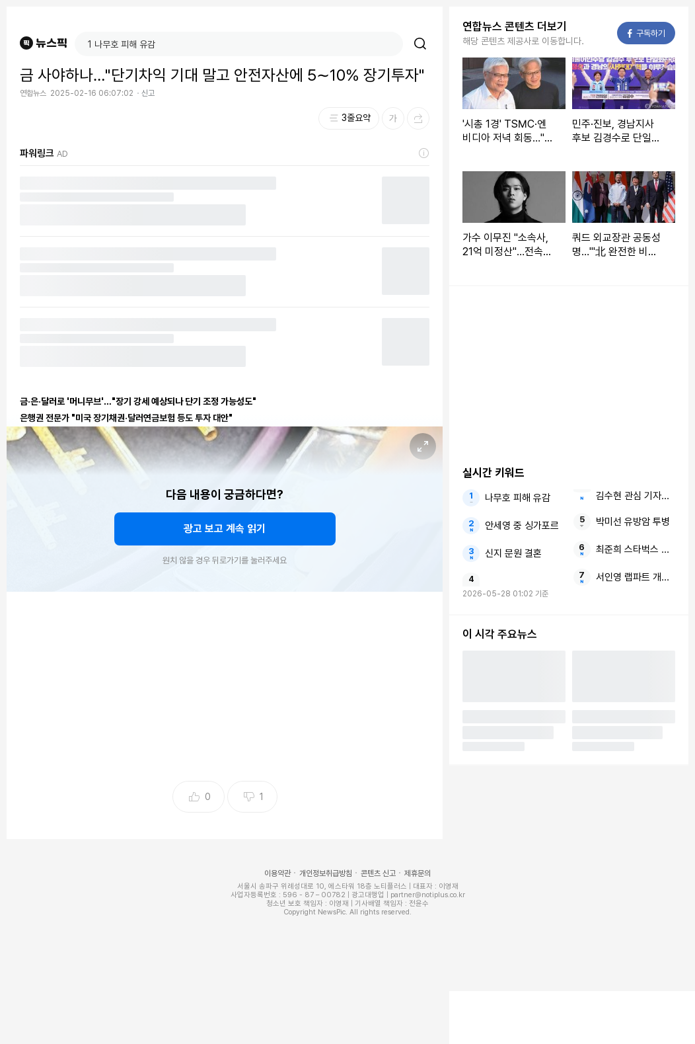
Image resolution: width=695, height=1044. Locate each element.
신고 (148, 93)
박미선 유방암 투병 (633, 522)
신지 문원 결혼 (513, 553)
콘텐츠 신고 (378, 873)
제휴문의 (417, 873)
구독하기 (646, 33)
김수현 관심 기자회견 (635, 496)
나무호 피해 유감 (517, 498)
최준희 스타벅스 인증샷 (635, 549)
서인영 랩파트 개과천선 (635, 577)
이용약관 (277, 873)
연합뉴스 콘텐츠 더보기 (514, 26)
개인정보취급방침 (325, 873)
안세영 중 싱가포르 (522, 526)
